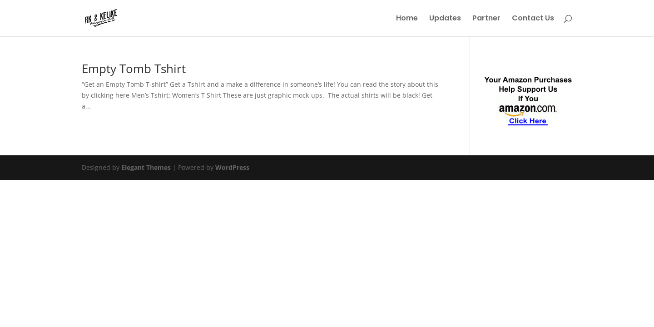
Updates (445, 19)
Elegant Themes (146, 167)
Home (407, 19)
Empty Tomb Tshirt (134, 68)
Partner (486, 19)
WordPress (232, 167)
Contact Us (533, 19)
